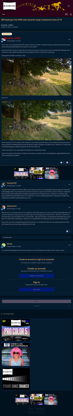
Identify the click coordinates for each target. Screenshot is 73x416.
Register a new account (36, 276)
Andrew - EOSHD (8, 25)
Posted (14, 41)
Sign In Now (36, 289)
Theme (31, 409)
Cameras (15, 27)
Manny (9, 244)
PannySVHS (12, 183)
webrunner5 (12, 206)
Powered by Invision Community (36, 413)
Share (36, 301)
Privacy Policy (40, 409)
